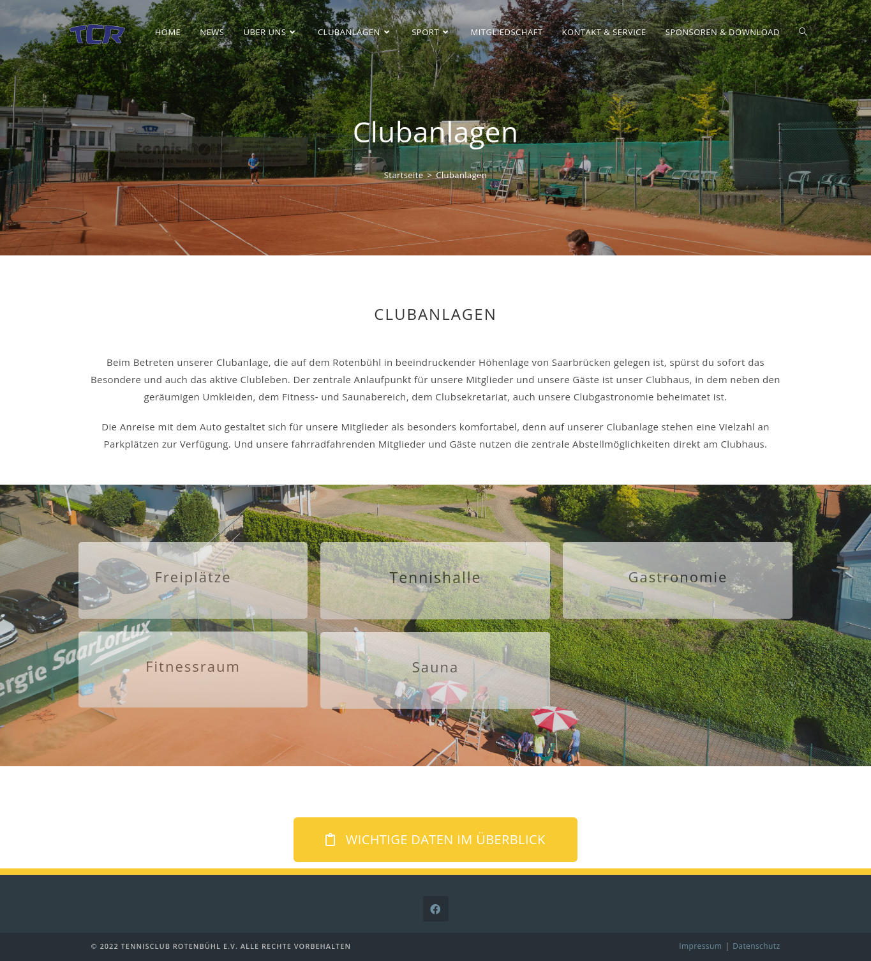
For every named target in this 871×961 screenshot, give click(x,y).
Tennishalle (435, 577)
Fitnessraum (193, 666)
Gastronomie (678, 576)
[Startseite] (404, 175)
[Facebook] (436, 908)
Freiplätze (192, 576)
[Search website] (803, 32)
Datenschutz (756, 946)
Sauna (435, 666)
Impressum (700, 946)
